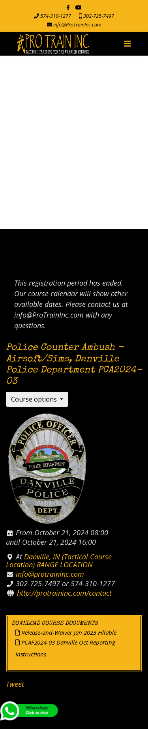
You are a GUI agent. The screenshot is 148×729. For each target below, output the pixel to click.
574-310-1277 (55, 16)
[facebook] (68, 7)
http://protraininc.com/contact (64, 593)
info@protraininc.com (50, 574)
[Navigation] (127, 44)
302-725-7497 (98, 16)
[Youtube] (78, 7)
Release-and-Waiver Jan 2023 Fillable (65, 632)
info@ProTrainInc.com (77, 24)
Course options (34, 399)
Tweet (15, 684)
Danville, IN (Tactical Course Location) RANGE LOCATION (59, 560)
